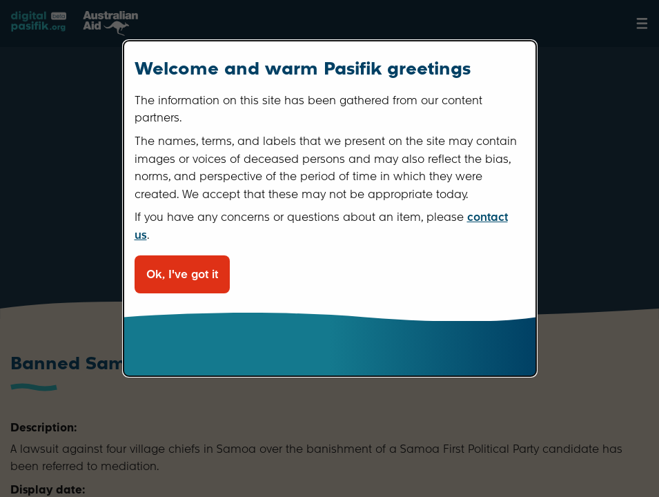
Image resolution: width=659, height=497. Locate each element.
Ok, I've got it (182, 274)
